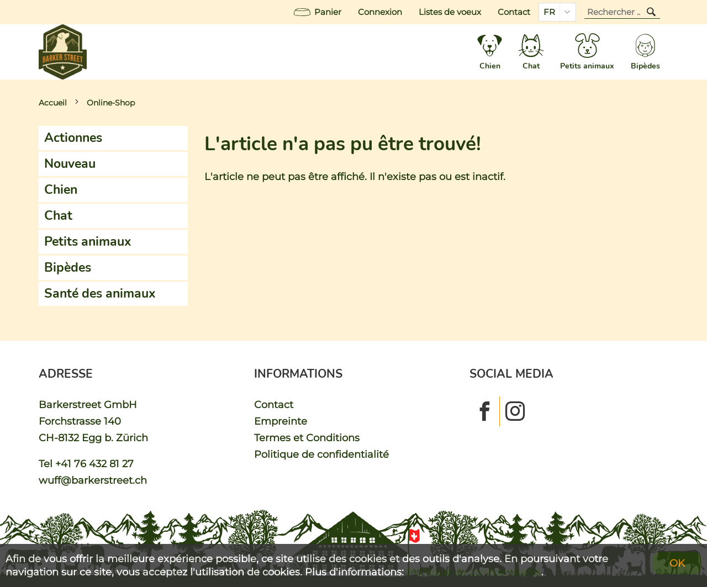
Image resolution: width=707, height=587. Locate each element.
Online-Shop (111, 103)
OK (677, 563)
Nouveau (70, 163)
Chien (60, 189)
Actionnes (73, 137)
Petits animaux (87, 241)
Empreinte (280, 421)
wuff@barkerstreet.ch (93, 480)
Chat (58, 215)
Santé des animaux (100, 293)
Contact (514, 12)
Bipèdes (67, 267)
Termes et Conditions (307, 437)
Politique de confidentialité (321, 454)
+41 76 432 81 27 (94, 463)
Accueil (53, 103)
